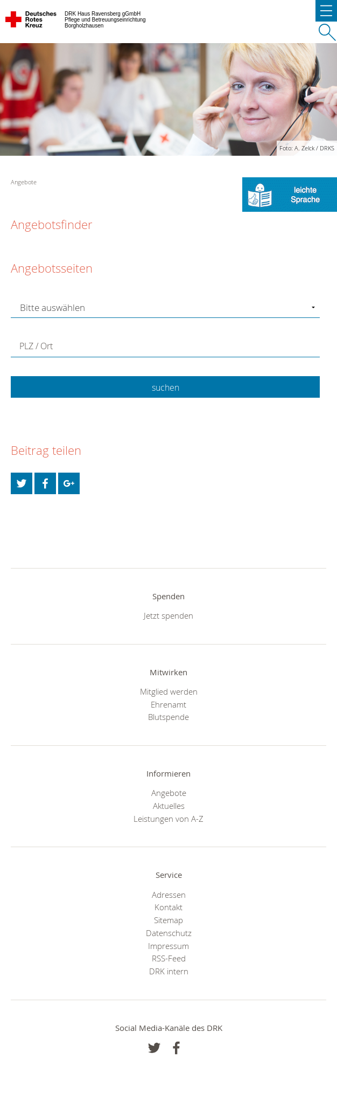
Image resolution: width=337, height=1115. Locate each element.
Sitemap (168, 920)
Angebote (168, 792)
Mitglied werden (169, 691)
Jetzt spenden (168, 615)
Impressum (168, 945)
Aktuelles (169, 805)
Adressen (169, 894)
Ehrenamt (168, 704)
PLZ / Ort (36, 346)
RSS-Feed (169, 958)
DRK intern (168, 971)
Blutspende (168, 716)
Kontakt (168, 907)
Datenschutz (169, 932)
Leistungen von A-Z (168, 818)
